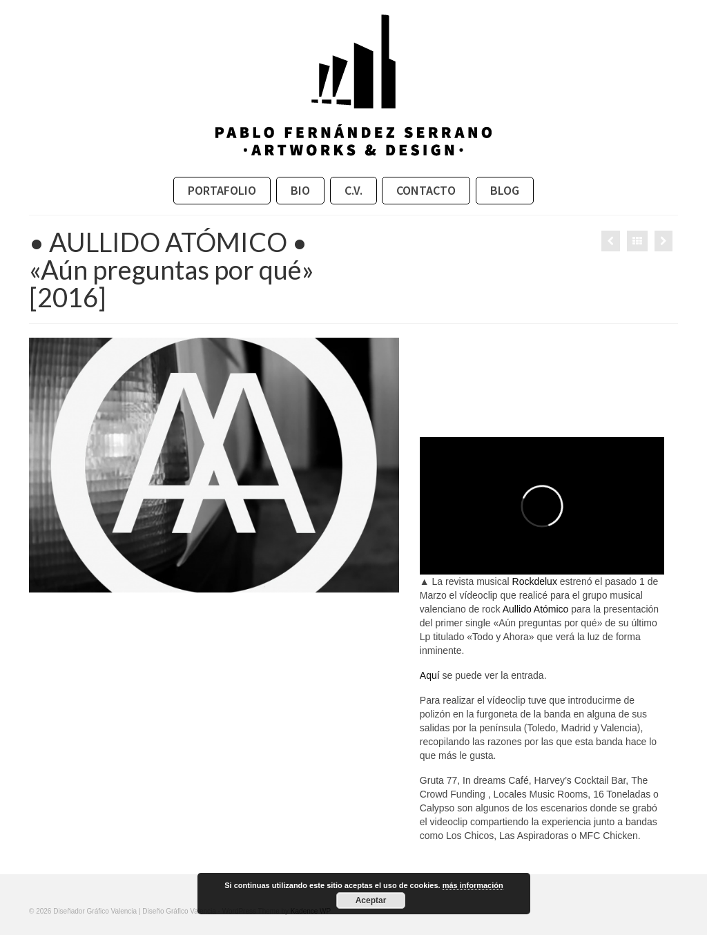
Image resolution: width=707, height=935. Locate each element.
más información (473, 885)
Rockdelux (534, 581)
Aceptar (371, 900)
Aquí (430, 675)
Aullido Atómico (536, 609)
